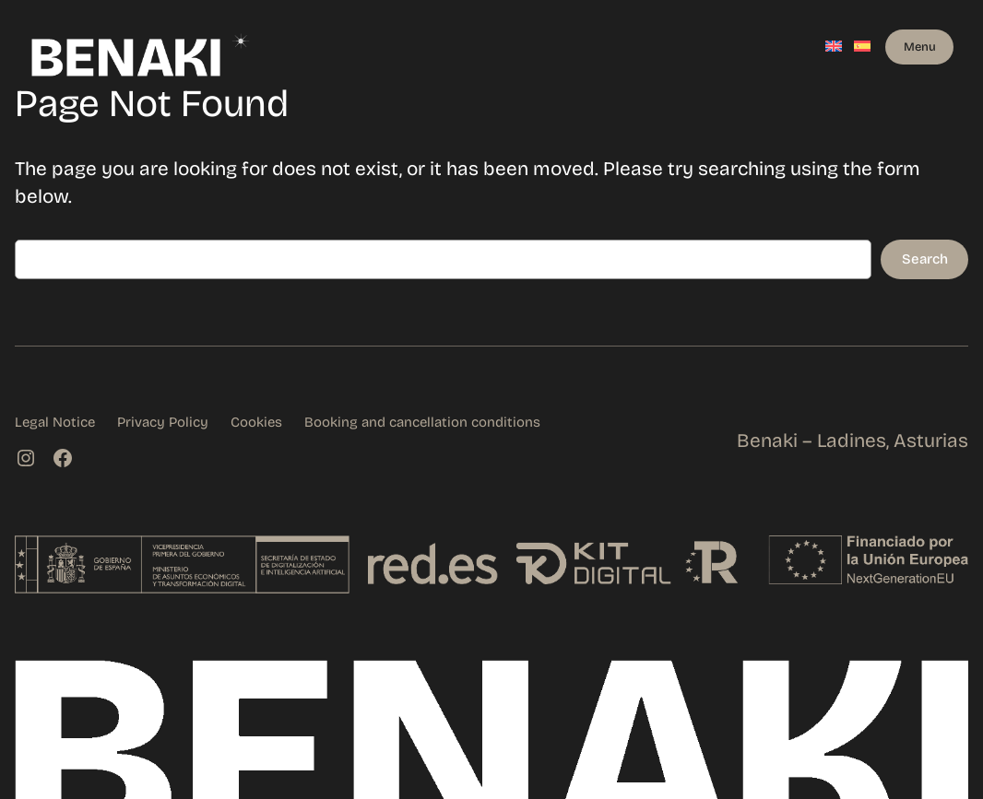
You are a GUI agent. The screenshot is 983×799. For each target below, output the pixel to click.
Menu (920, 46)
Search (925, 259)
